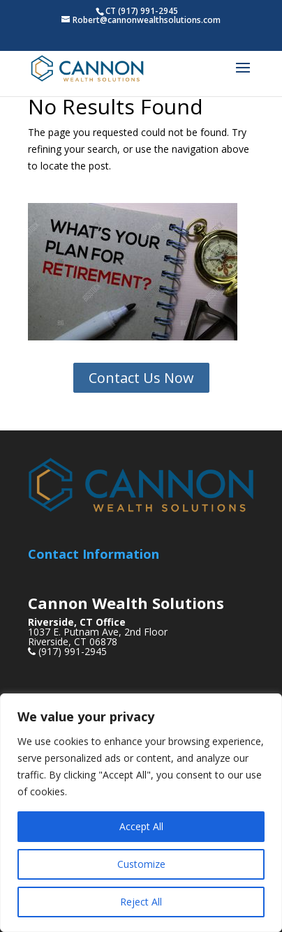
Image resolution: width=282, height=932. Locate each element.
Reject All (141, 901)
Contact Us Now (141, 377)
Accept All (141, 826)
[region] (141, 812)
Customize (141, 864)
